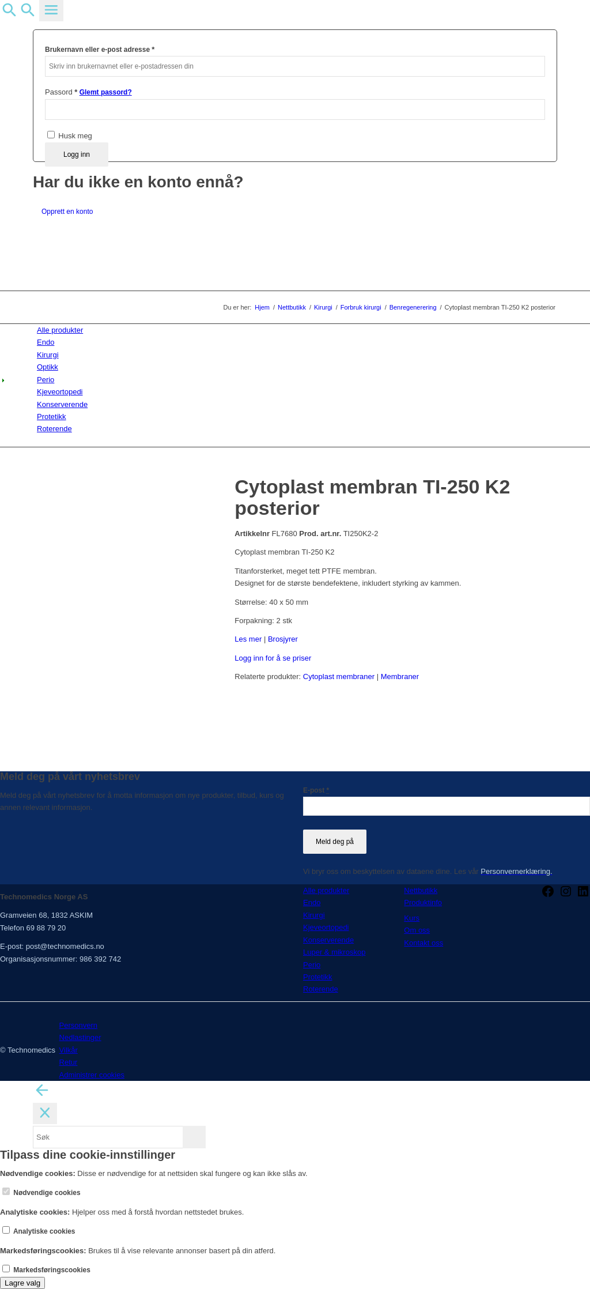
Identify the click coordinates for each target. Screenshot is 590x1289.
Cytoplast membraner (339, 676)
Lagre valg (22, 1283)
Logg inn (76, 154)
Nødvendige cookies (41, 1193)
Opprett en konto (67, 212)
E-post (316, 790)
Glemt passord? (106, 92)
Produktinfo (423, 902)
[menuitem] (297, 330)
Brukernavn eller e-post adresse (99, 49)
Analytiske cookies (38, 1231)
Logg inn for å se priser (273, 658)
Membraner (400, 676)
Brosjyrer (283, 639)
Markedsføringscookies (46, 1270)
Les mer (248, 639)
